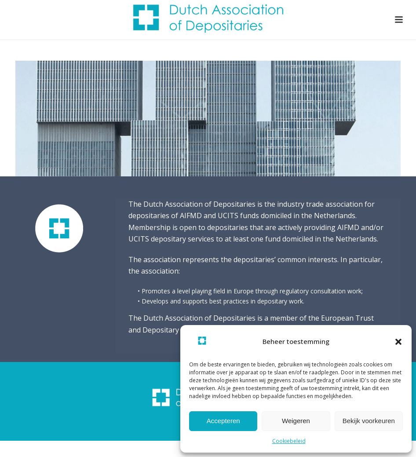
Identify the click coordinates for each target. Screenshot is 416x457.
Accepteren (223, 420)
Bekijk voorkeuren (369, 420)
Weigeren (296, 420)
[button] (398, 341)
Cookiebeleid (289, 441)
